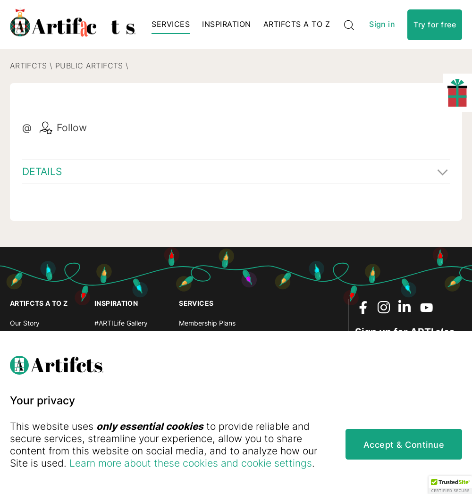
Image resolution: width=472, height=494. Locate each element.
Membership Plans (207, 323)
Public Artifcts (89, 65)
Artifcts (28, 65)
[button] (450, 485)
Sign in (382, 24)
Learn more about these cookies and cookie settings (190, 463)
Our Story (25, 323)
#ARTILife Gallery (121, 323)
